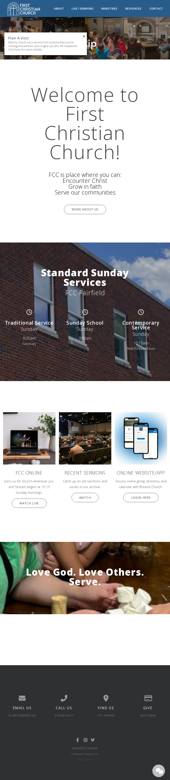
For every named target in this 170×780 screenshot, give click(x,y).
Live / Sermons (82, 8)
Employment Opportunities (85, 752)
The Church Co (85, 757)
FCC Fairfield (106, 714)
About (59, 8)
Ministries (109, 8)
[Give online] (148, 697)
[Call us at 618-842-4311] (64, 697)
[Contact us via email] (22, 697)
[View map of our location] (106, 697)
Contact (156, 8)
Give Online (148, 714)
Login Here (140, 496)
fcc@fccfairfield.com (22, 714)
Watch (85, 496)
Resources (133, 8)
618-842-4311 (64, 714)
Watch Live (29, 502)
